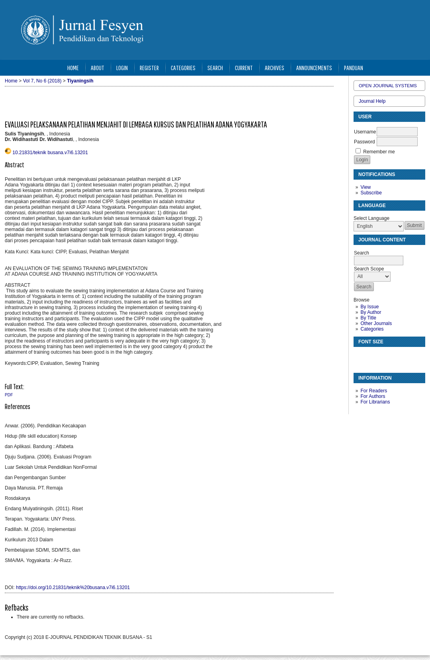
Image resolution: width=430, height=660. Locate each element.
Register (149, 67)
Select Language (371, 218)
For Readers (373, 391)
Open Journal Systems (388, 85)
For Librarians (375, 402)
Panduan (353, 67)
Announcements (314, 67)
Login (122, 67)
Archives (274, 67)
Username (365, 132)
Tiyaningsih (80, 81)
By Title (368, 318)
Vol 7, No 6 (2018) (42, 81)
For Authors (372, 396)
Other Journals (376, 323)
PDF (9, 395)
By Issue (369, 306)
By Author (370, 312)
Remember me (379, 152)
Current (244, 67)
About (97, 67)
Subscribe (370, 193)
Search (215, 67)
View (365, 187)
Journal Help (372, 101)
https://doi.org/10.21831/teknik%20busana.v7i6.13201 (73, 587)
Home (73, 67)
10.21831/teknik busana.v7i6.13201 (50, 152)
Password (364, 142)
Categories (371, 329)
